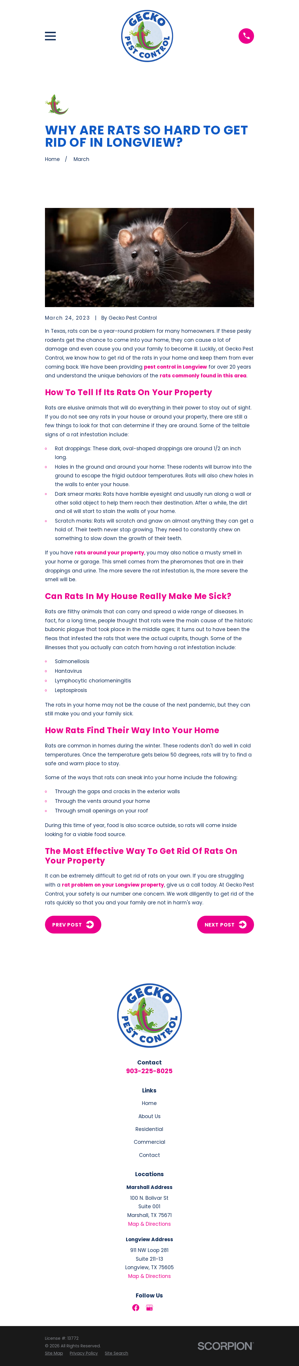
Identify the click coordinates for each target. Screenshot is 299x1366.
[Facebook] (135, 1307)
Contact (149, 1155)
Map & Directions (149, 1223)
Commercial (149, 1142)
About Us (149, 1116)
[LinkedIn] (163, 1307)
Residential (149, 1129)
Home (149, 1103)
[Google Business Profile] (149, 1307)
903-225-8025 (149, 1071)
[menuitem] (54, 1353)
